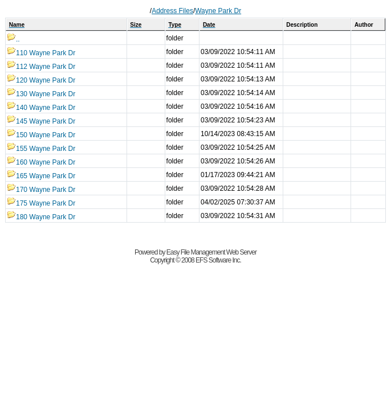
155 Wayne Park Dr (41, 149)
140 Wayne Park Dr (41, 108)
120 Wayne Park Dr (41, 80)
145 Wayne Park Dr (41, 121)
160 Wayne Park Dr (41, 162)
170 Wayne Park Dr (41, 190)
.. (13, 39)
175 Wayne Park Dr (41, 203)
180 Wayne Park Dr (41, 217)
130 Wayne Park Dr (41, 94)
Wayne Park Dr (218, 11)
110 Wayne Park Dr (41, 53)
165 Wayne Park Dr (41, 176)
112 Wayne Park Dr (41, 67)
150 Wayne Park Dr (41, 135)
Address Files (172, 11)
